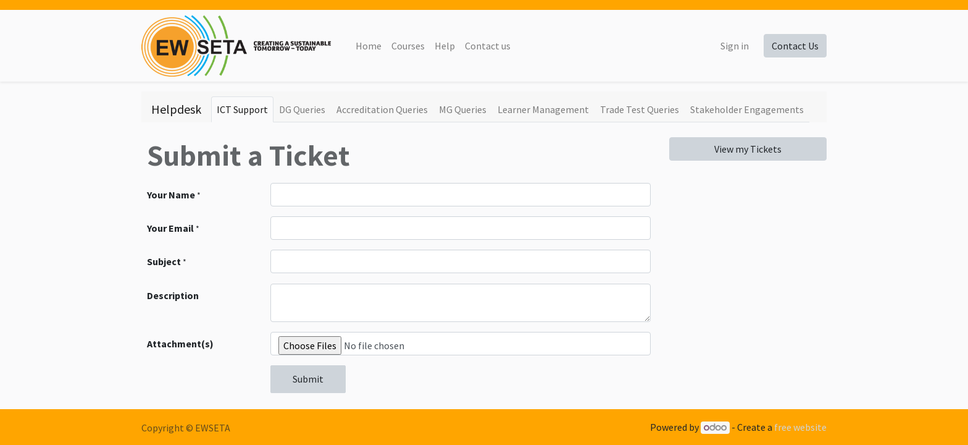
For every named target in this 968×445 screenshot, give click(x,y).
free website (800, 427)
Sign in (734, 46)
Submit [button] (308, 379)
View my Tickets (748, 149)
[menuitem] (368, 45)
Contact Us (795, 46)
